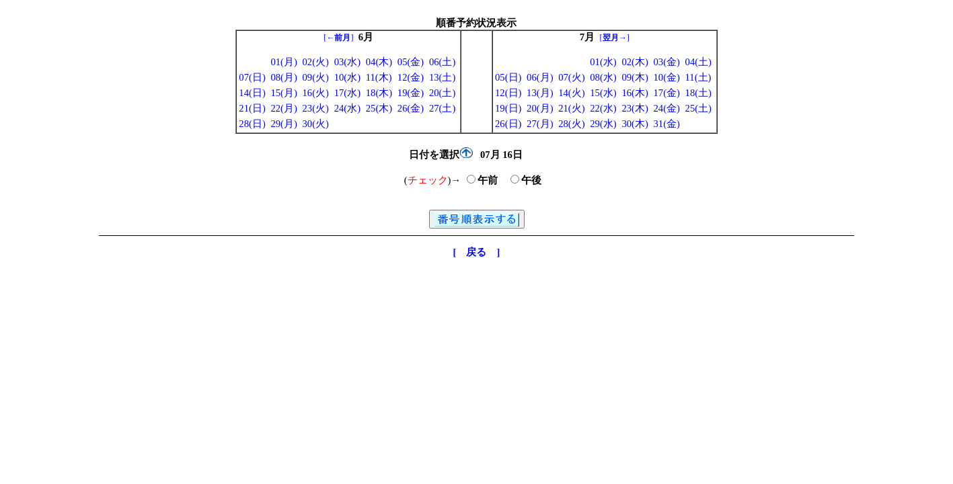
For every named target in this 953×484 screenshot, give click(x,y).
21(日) (252, 108)
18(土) (698, 92)
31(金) (666, 123)
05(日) (508, 77)
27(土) (442, 108)
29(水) (603, 123)
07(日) (252, 77)
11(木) (379, 77)
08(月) (283, 77)
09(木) (634, 77)
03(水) (347, 61)
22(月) (283, 108)
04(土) (698, 61)
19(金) (410, 92)
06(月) (540, 77)
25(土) (698, 108)
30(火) (316, 123)
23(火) (316, 108)
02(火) (316, 61)
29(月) (283, 123)
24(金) (666, 108)
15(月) (283, 92)
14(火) (571, 92)
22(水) (603, 108)
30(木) (634, 123)
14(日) (252, 92)
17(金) (666, 92)
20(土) (442, 92)
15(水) (603, 92)
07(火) (571, 77)
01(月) (283, 61)
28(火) (571, 123)
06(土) (442, 61)
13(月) (540, 92)
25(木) (379, 108)
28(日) (252, 123)
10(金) (666, 77)
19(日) (508, 108)
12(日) (508, 92)
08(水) (603, 77)
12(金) (410, 77)
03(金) (666, 61)
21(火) (571, 108)
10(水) (347, 77)
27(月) (540, 123)
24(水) (347, 108)
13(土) (442, 77)
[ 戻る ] (476, 252)
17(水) (347, 92)
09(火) (316, 77)
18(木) (379, 92)
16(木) (634, 92)
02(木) (634, 61)
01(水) (603, 61)
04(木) (379, 61)
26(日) (508, 123)
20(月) (540, 108)
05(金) (410, 61)
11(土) (698, 77)
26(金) (410, 108)
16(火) (316, 92)
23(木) (634, 108)
